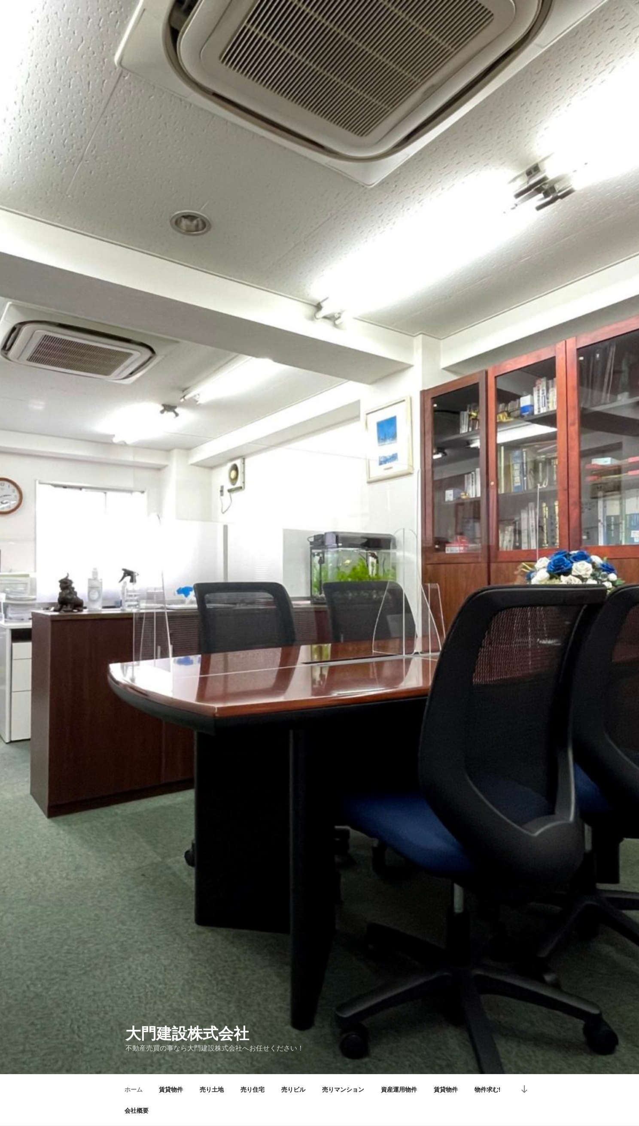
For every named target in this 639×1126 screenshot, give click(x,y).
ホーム (134, 1089)
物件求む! (488, 1089)
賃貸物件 (171, 1089)
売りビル (293, 1089)
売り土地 (212, 1089)
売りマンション (343, 1089)
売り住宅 (252, 1089)
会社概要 (137, 1110)
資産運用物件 (399, 1089)
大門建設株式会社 (187, 1033)
